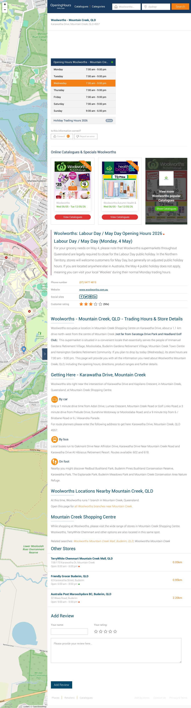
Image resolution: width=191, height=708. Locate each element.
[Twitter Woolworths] (86, 296)
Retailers (69, 697)
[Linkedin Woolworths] (95, 296)
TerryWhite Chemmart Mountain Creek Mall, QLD (82, 558)
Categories (98, 6)
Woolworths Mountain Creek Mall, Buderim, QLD (103, 541)
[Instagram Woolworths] (90, 296)
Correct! (62, 136)
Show (109, 120)
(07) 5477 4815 (87, 282)
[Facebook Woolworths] (81, 296)
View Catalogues (72, 217)
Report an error (85, 136)
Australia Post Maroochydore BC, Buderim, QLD (81, 594)
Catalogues (81, 6)
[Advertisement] (119, 47)
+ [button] (5, 4)
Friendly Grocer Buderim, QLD (69, 576)
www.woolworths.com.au (93, 289)
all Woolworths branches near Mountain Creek (103, 506)
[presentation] (78, 674)
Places (55, 697)
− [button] (5, 10)
